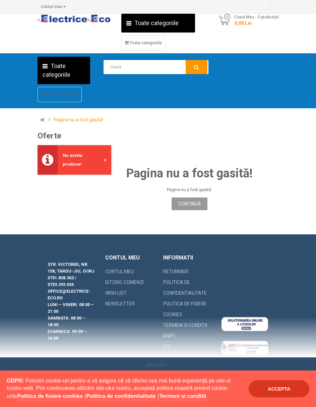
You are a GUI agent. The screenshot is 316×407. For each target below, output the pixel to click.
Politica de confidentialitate (185, 288)
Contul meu (119, 271)
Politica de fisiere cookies (185, 309)
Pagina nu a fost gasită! (78, 120)
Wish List (116, 293)
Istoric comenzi (124, 282)
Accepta (279, 389)
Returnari (175, 271)
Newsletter (120, 303)
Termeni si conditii (185, 325)
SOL (167, 346)
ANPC (169, 336)
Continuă (189, 204)
